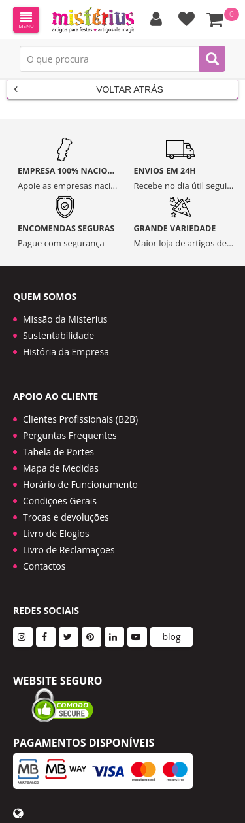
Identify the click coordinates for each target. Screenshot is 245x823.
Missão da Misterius (65, 319)
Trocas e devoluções (66, 517)
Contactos (44, 566)
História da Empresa (66, 352)
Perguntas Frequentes (70, 435)
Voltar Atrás (88, 89)
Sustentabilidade (58, 335)
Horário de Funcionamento (80, 484)
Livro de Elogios (56, 533)
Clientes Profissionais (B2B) (80, 419)
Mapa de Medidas (61, 468)
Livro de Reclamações (69, 549)
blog (171, 636)
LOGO (93, 20)
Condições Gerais (60, 500)
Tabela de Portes (58, 451)
